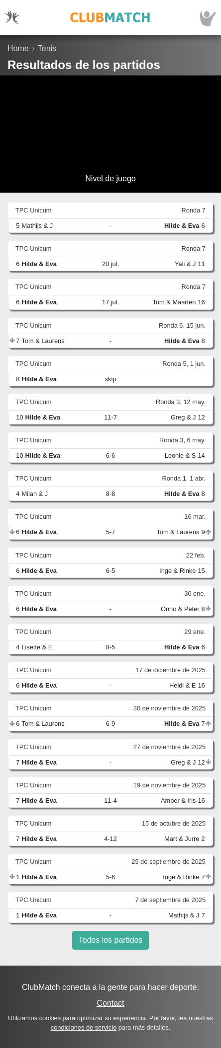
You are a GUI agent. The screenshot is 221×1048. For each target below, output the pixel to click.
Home (18, 48)
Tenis (47, 48)
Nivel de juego (110, 178)
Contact (110, 1003)
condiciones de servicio (83, 1027)
